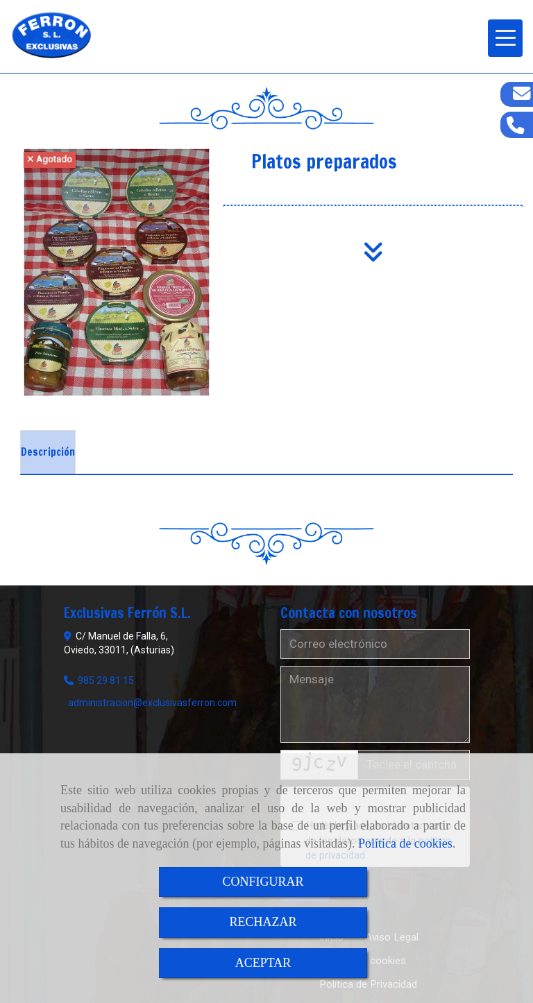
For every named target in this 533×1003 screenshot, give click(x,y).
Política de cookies (405, 843)
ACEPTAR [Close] (263, 963)
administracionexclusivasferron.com (152, 702)
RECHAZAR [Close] (262, 922)
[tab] (48, 452)
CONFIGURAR (262, 882)
